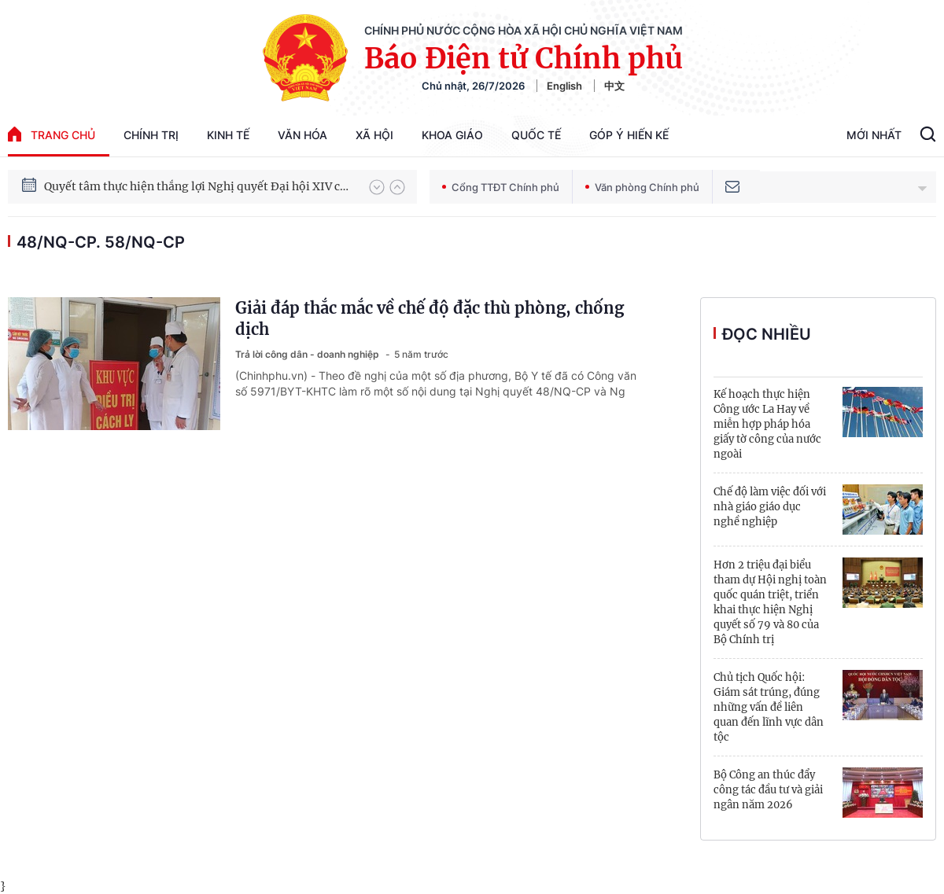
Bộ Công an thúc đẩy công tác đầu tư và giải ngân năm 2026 (768, 789)
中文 (614, 85)
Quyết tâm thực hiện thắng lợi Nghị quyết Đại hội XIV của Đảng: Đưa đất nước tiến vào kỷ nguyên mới (199, 186)
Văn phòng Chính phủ (642, 187)
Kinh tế (228, 135)
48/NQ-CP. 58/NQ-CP (101, 242)
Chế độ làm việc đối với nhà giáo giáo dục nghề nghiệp (770, 506)
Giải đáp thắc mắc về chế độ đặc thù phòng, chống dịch (429, 318)
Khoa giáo (452, 135)
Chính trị (151, 135)
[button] (377, 187)
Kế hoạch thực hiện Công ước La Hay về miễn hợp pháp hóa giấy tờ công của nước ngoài (767, 424)
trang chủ (51, 134)
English (564, 85)
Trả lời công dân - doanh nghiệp (308, 354)
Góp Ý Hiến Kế (629, 135)
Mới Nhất (874, 135)
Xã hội (374, 135)
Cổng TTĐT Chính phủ (500, 187)
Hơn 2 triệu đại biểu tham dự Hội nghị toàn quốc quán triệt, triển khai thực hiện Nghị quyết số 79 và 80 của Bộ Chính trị (770, 602)
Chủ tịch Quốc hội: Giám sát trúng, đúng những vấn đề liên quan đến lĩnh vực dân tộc (769, 707)
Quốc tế (536, 135)
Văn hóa (302, 135)
